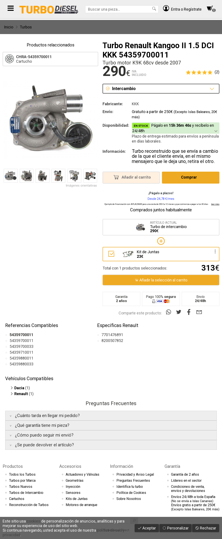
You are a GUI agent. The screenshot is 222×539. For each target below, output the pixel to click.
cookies (33, 521)
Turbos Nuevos (20, 487)
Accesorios (70, 466)
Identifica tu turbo (129, 487)
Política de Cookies (131, 493)
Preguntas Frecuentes (133, 480)
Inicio (8, 27)
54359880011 (21, 358)
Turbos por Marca (22, 480)
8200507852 (112, 340)
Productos (13, 466)
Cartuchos (16, 499)
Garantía (172, 466)
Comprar (190, 177)
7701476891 (112, 334)
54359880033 (21, 364)
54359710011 (21, 352)
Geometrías (74, 480)
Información (121, 466)
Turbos (26, 27)
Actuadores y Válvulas (82, 474)
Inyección (73, 487)
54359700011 (21, 340)
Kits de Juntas (77, 499)
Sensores (73, 493)
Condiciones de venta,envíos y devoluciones (188, 489)
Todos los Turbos (22, 474)
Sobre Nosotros (128, 499)
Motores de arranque (81, 505)
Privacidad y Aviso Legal (135, 474)
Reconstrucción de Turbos (29, 505)
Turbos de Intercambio (26, 493)
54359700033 (21, 346)
